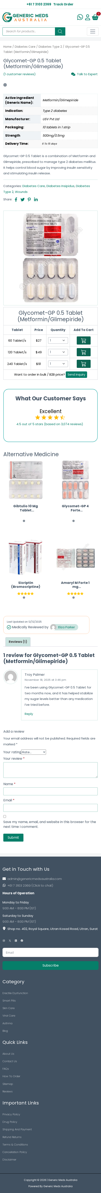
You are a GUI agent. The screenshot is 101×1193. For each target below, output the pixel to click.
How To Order (11, 1076)
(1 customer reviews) (19, 74)
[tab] (17, 642)
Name (9, 784)
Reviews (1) (18, 642)
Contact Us (9, 1061)
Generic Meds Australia (62, 1180)
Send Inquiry (76, 374)
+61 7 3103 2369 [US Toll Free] (39, 4)
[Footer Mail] (50, 878)
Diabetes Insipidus (60, 186)
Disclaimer (9, 1160)
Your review (14, 758)
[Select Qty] (58, 340)
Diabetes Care (25, 47)
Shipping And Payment (17, 1129)
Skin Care (8, 1008)
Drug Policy (9, 1122)
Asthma (7, 1023)
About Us (8, 1054)
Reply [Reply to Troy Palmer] (29, 714)
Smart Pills (9, 1001)
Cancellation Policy (14, 1152)
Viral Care (8, 1016)
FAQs (5, 1069)
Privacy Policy (11, 1114)
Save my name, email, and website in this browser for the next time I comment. (49, 824)
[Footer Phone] (50, 885)
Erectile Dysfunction (15, 993)
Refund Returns (12, 1137)
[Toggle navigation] (93, 31)
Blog (5, 1031)
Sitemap (7, 1084)
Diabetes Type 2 (50, 47)
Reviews (7, 1091)
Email (9, 800)
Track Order (63, 4)
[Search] (60, 31)
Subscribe (51, 965)
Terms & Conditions (15, 1145)
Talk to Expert (84, 74)
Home (7, 47)
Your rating (12, 752)
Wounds (21, 192)
